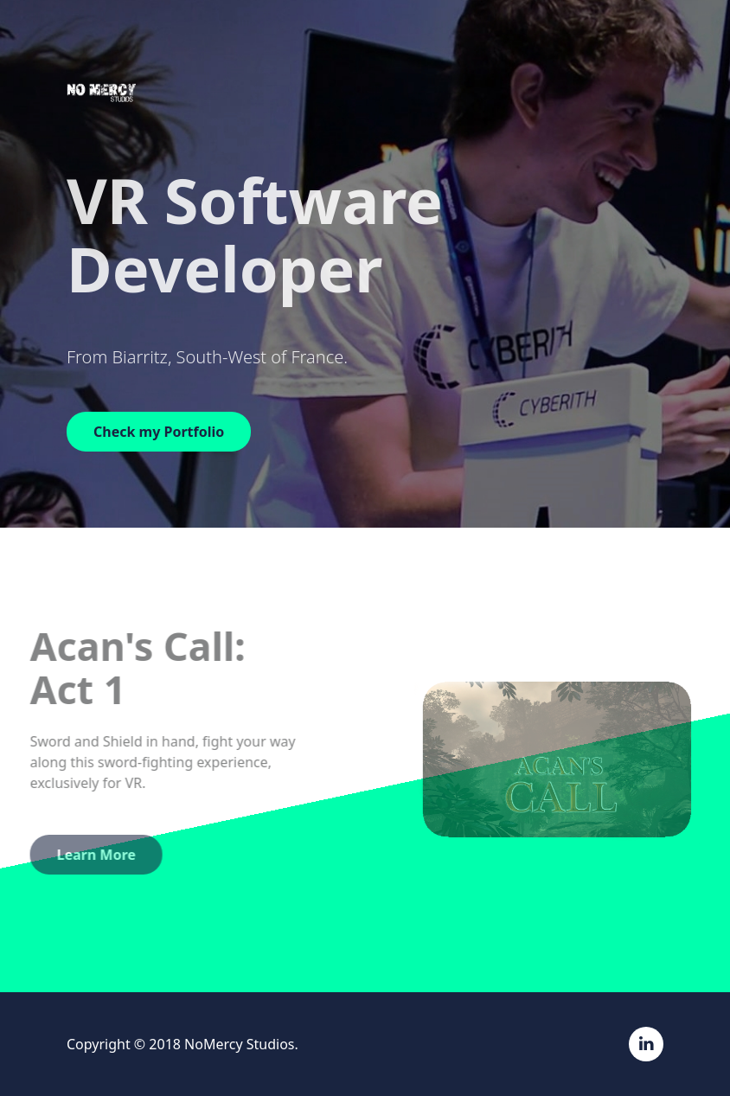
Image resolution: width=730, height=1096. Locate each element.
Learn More (84, 854)
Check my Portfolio (158, 431)
